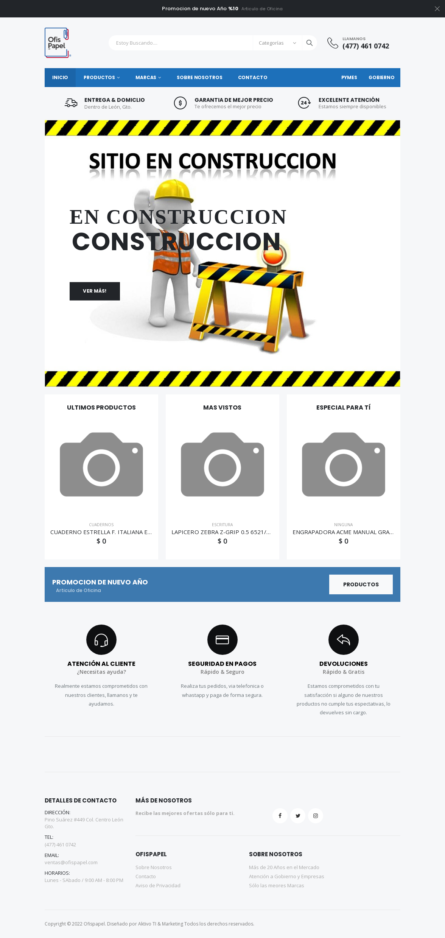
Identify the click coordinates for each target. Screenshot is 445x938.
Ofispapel (94, 924)
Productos (99, 77)
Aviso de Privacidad (157, 885)
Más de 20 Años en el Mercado (284, 867)
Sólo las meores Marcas (276, 885)
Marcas (145, 77)
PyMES (349, 77)
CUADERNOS (101, 524)
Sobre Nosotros (199, 77)
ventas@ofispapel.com (71, 862)
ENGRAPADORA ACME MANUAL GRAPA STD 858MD (361, 532)
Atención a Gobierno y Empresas (286, 876)
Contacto (253, 77)
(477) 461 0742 (365, 46)
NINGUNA (343, 524)
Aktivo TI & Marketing (160, 924)
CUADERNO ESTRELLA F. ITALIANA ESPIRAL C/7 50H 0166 (128, 532)
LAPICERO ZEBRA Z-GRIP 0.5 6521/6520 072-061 (238, 532)
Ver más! (94, 291)
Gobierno (382, 77)
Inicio (60, 77)
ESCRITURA (222, 524)
